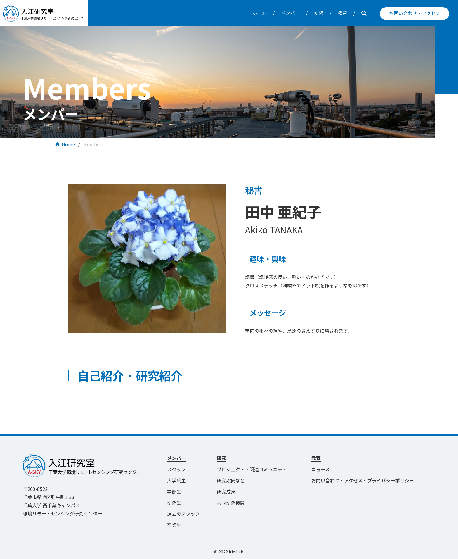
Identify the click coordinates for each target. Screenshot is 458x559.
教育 (342, 12)
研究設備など (231, 480)
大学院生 (176, 480)
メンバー (290, 12)
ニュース (320, 469)
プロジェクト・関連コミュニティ (254, 469)
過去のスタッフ (183, 513)
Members (93, 144)
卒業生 (174, 524)
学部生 (174, 491)
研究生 (174, 502)
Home (68, 144)
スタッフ (176, 469)
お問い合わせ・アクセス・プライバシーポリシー (362, 480)
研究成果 (226, 491)
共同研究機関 (231, 502)
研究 (318, 12)
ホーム (260, 12)
